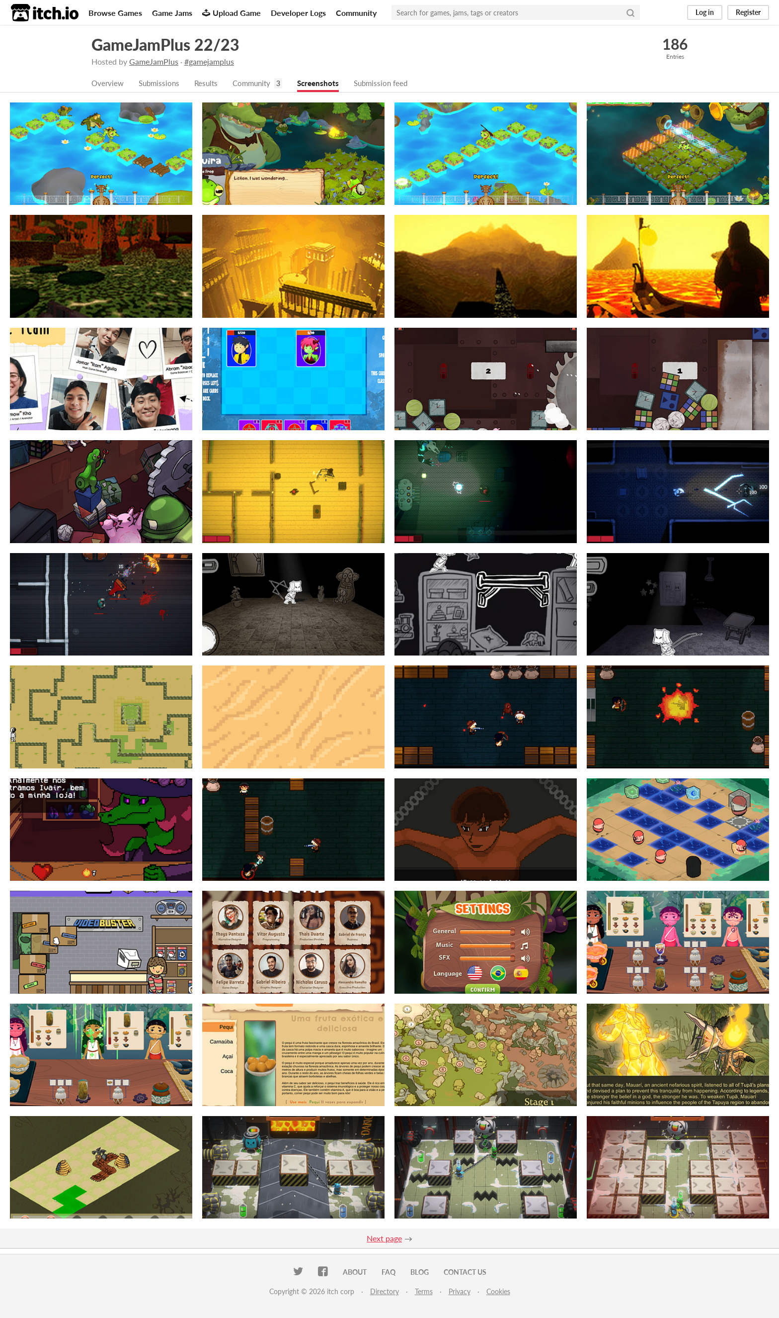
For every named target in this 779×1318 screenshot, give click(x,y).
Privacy (459, 1292)
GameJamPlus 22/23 (165, 44)
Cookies (498, 1292)
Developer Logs (298, 12)
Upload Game (231, 12)
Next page (384, 1238)
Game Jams (172, 12)
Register (748, 12)
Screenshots (327, 83)
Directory (384, 1292)
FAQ (388, 1272)
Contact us (465, 1272)
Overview (108, 83)
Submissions (161, 83)
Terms (424, 1292)
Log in (705, 12)
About (355, 1272)
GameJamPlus (153, 61)
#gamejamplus (209, 61)
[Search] (630, 12)
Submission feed (392, 83)
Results (210, 83)
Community (356, 12)
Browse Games (115, 12)
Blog (419, 1272)
